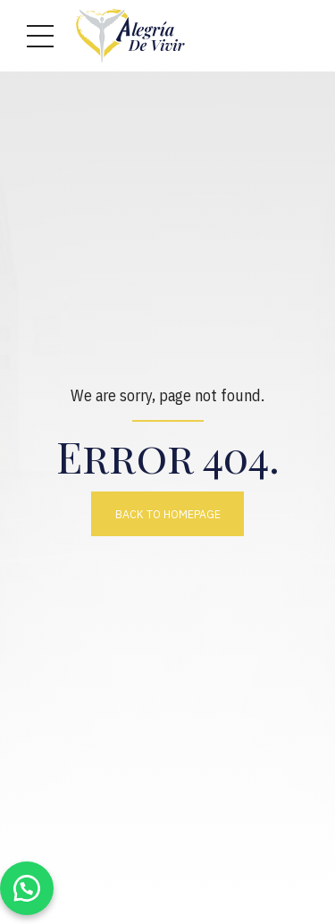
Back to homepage (168, 514)
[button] (27, 888)
